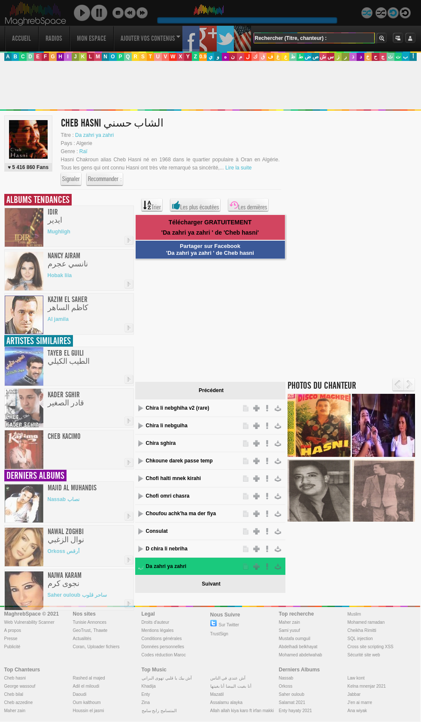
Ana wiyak (357, 710)
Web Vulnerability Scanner (29, 622)
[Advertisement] (210, 85)
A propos (12, 630)
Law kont (356, 678)
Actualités (82, 638)
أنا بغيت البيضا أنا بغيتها (230, 686)
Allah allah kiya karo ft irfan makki (242, 710)
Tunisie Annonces (90, 622)
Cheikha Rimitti (362, 630)
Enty (146, 694)
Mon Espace (91, 38)
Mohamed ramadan (366, 622)
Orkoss (286, 686)
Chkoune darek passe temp (179, 461)
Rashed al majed (89, 678)
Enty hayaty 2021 (295, 710)
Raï (83, 151)
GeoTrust (82, 630)
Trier (152, 205)
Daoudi (80, 694)
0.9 (202, 57)
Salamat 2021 (292, 702)
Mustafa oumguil (294, 638)
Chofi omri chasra (168, 496)
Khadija (149, 686)
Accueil (21, 38)
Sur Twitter (224, 624)
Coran (79, 646)
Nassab (286, 678)
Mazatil (217, 694)
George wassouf (20, 686)
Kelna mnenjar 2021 (367, 686)
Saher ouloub (292, 694)
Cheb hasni (15, 678)
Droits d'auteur (156, 622)
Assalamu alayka (226, 702)
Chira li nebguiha (167, 426)
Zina (146, 702)
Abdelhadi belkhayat (298, 646)
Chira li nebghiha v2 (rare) (177, 408)
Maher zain (289, 622)
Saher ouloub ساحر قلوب (77, 595)
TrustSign (219, 633)
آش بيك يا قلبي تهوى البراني (167, 678)
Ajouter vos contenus (151, 38)
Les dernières (248, 205)
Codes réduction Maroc (164, 655)
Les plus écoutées (195, 205)
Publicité (12, 646)
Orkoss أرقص (64, 551)
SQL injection (360, 638)
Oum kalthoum (87, 702)
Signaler (71, 179)
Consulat (157, 531)
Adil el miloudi (86, 686)
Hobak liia (60, 275)
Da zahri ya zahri (94, 135)
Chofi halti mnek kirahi (173, 478)
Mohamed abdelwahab (300, 655)
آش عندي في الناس (227, 678)
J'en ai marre (360, 702)
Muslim (354, 614)
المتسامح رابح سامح (159, 710)
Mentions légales (158, 630)
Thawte (100, 630)
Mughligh (59, 232)
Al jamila (58, 319)
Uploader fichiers (103, 646)
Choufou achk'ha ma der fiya (181, 514)
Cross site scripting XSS (371, 646)
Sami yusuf (289, 630)
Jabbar (354, 694)
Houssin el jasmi (88, 710)
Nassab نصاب (63, 499)
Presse (11, 638)
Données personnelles (163, 646)
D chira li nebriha (167, 549)
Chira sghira (161, 443)
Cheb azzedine (18, 702)
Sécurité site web (364, 655)
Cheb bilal (13, 694)
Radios (53, 38)
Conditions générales (162, 638)
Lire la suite (238, 168)
